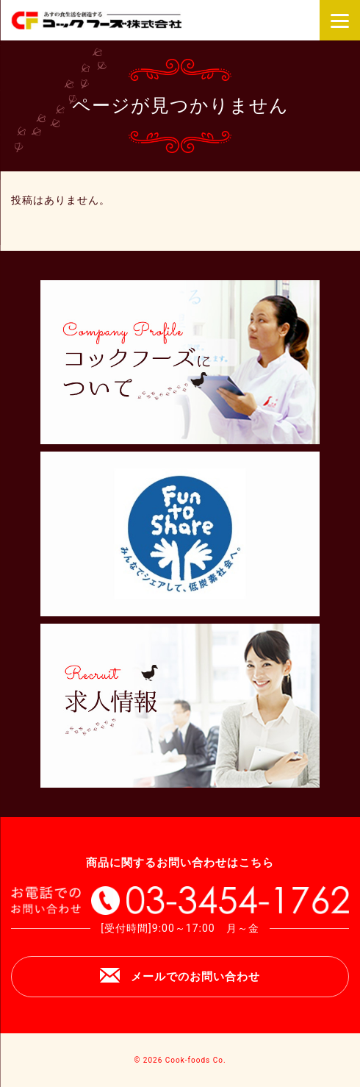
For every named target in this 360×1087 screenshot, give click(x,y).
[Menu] (340, 20)
